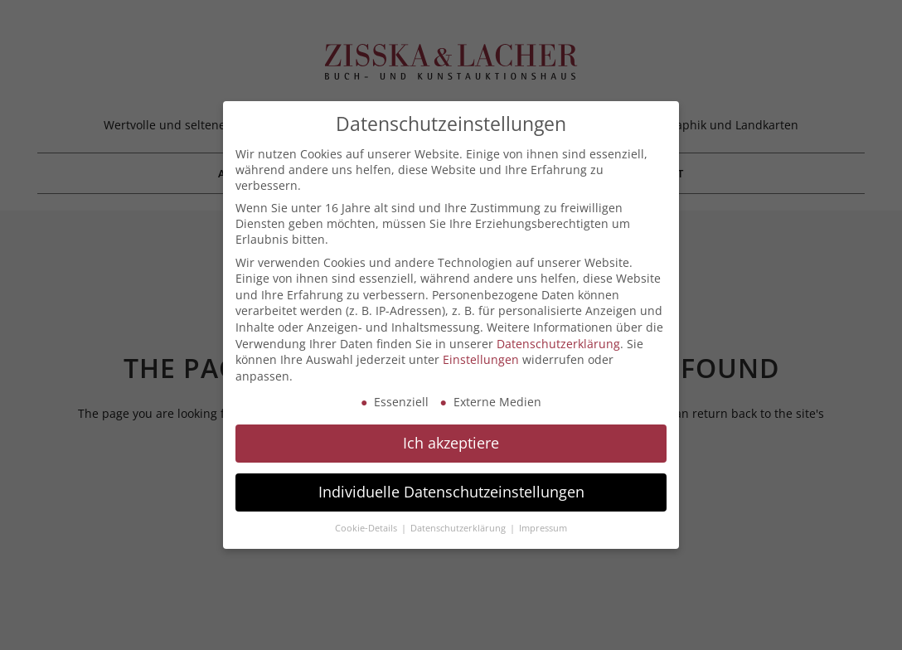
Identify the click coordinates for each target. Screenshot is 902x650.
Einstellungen (481, 359)
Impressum (543, 528)
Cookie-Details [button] (367, 528)
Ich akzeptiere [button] (451, 443)
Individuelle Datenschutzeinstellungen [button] (451, 492)
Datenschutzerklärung (558, 344)
